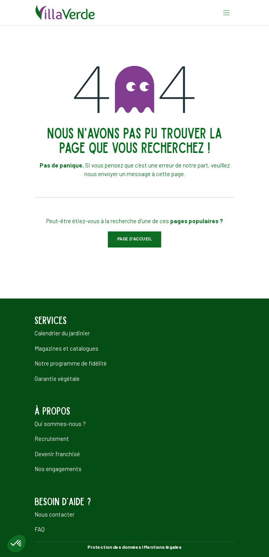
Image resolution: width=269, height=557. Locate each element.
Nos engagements (58, 468)
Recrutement (52, 438)
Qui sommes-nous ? (60, 423)
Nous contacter (55, 514)
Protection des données (114, 547)
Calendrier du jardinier (62, 333)
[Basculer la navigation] (226, 12)
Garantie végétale (57, 378)
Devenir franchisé (57, 453)
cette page (170, 173)
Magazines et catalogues (66, 348)
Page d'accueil (134, 239)
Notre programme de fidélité (71, 363)
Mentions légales (163, 547)
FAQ (40, 529)
